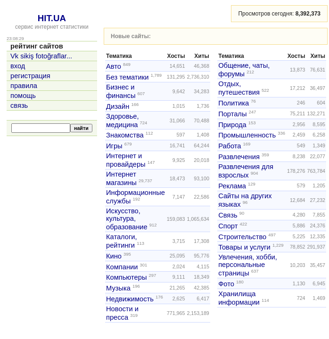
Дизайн (117, 106)
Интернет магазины (121, 178)
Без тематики (127, 77)
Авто (113, 66)
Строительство (242, 236)
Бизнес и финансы (120, 91)
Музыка (118, 288)
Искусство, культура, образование (127, 219)
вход (17, 66)
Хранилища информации (239, 298)
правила (23, 85)
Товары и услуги (244, 247)
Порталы (232, 114)
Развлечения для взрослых (245, 171)
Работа (229, 146)
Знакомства (125, 135)
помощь (23, 95)
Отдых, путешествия (239, 88)
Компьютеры (126, 277)
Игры (114, 146)
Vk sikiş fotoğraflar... (41, 56)
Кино (114, 256)
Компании (122, 266)
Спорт (228, 226)
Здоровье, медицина (122, 121)
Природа (232, 124)
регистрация (30, 76)
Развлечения (239, 157)
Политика (233, 103)
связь (19, 105)
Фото (226, 284)
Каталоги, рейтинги (121, 241)
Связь (228, 215)
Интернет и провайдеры (126, 160)
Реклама (232, 186)
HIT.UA (52, 18)
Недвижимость (130, 299)
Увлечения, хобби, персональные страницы (247, 265)
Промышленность (247, 135)
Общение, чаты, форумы (244, 70)
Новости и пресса (122, 313)
